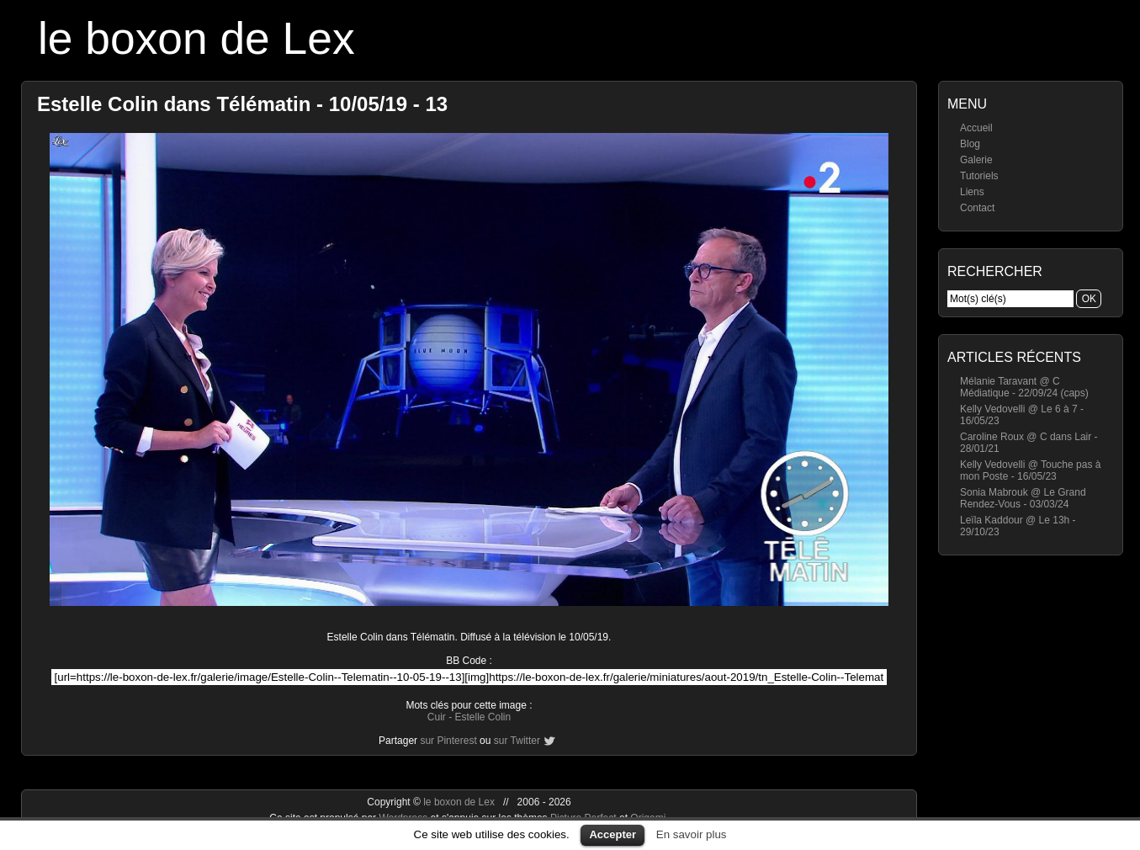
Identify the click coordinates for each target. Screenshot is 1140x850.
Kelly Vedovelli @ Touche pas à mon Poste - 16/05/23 (1030, 470)
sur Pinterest (448, 740)
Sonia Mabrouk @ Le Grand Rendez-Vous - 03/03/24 (1023, 498)
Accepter (612, 834)
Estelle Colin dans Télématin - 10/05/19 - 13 (242, 104)
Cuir (436, 717)
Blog (970, 144)
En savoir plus (691, 834)
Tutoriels (979, 176)
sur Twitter (517, 740)
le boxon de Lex (196, 38)
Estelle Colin (482, 717)
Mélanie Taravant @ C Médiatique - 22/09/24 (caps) (1024, 387)
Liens (972, 192)
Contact (977, 208)
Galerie (976, 160)
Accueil (976, 128)
